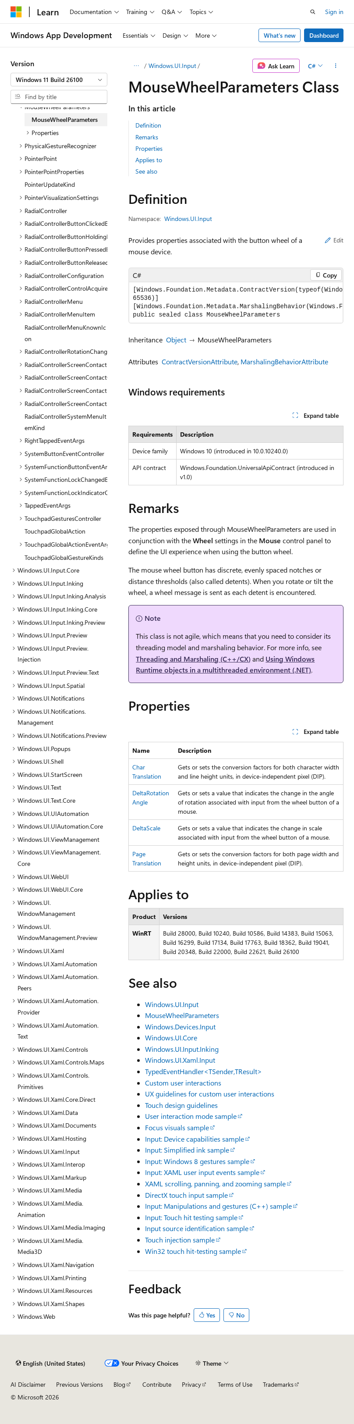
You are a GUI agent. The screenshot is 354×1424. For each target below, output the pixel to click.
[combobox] (59, 80)
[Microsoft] (16, 12)
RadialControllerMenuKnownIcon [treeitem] (65, 333)
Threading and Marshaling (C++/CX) (193, 658)
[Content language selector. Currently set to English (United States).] (51, 1363)
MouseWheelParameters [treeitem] (65, 119)
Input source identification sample (196, 1228)
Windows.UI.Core (171, 1037)
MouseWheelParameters (182, 1015)
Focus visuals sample (177, 1127)
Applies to (148, 160)
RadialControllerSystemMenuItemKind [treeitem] (65, 422)
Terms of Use (235, 1384)
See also (146, 171)
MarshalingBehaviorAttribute (284, 361)
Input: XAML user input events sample (202, 1172)
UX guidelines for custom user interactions (209, 1093)
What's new (280, 35)
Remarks (146, 137)
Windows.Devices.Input (180, 1026)
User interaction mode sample (191, 1116)
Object (176, 339)
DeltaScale (146, 828)
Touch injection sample (180, 1239)
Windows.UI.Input (172, 65)
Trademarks (278, 1384)
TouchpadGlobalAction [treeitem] (55, 531)
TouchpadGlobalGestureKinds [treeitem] (64, 557)
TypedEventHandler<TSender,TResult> (203, 1071)
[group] (235, 302)
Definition (148, 125)
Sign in (334, 11)
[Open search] (313, 12)
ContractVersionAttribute (199, 361)
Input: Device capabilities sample (194, 1138)
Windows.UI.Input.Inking (182, 1049)
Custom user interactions (183, 1082)
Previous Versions (79, 1384)
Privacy (191, 1384)
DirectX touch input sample (186, 1195)
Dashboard (324, 35)
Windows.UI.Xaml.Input (180, 1059)
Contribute (156, 1384)
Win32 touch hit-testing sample (193, 1251)
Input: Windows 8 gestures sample (197, 1161)
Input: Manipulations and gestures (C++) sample (218, 1205)
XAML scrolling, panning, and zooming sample (215, 1183)
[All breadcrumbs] (136, 66)
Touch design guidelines (181, 1105)
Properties (149, 148)
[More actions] (335, 66)
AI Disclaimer (28, 1384)
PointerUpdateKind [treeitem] (50, 184)
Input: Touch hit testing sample (191, 1217)
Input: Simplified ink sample (187, 1149)
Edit (334, 240)
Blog (119, 1384)
